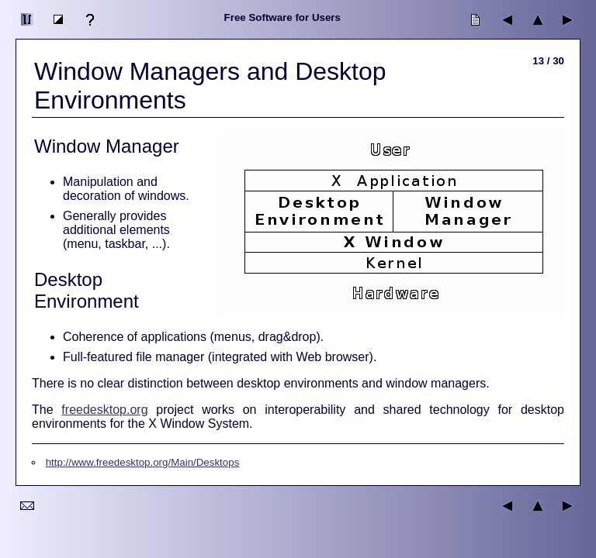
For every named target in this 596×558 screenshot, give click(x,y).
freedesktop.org (104, 409)
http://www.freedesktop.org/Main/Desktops (143, 462)
